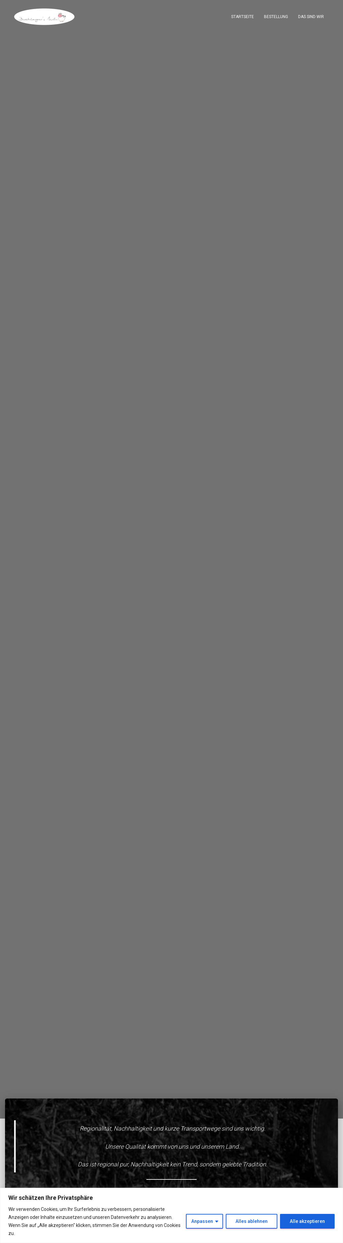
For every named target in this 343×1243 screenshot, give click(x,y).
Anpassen (202, 1221)
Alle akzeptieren (307, 1221)
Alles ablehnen (251, 1221)
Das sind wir (311, 16)
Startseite (242, 16)
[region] (171, 1215)
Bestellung (276, 16)
